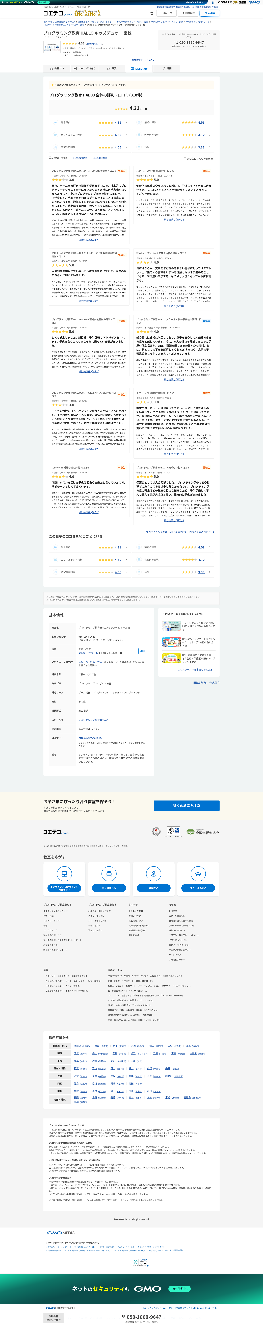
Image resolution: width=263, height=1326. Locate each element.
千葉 (155, 1053)
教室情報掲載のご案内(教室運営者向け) (173, 7)
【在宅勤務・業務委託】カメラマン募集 (61, 985)
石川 (113, 1068)
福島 (188, 1045)
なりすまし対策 (155, 1251)
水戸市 (84, 1053)
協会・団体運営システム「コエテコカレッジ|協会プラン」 (134, 1019)
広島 (131, 1091)
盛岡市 (123, 1046)
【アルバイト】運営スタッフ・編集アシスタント (65, 975)
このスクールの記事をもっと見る (195, 669)
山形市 (177, 1046)
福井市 (139, 1068)
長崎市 (120, 1097)
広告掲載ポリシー (177, 959)
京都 (94, 1076)
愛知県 (82, 652)
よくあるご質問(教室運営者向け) (206, 7)
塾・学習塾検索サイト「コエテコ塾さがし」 (128, 990)
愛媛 (113, 1083)
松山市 (120, 1083)
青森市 (104, 1046)
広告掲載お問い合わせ (139, 925)
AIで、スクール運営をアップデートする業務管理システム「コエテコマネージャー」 (146, 995)
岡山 (113, 1091)
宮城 (133, 1045)
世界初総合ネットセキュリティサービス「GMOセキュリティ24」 (70, 1247)
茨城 (76, 1053)
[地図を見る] (142, 651)
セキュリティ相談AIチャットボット (151, 1247)
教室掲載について (137, 920)
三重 (133, 1060)
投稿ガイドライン (177, 930)
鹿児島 (187, 1097)
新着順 (64, 157)
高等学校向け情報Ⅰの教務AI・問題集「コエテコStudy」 (133, 1010)
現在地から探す (95, 930)
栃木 (94, 1053)
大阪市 (120, 1076)
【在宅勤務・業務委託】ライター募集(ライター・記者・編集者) (72, 980)
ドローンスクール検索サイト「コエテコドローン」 (131, 980)
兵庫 (131, 1076)
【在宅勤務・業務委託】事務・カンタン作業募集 (65, 990)
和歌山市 (178, 1076)
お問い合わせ (135, 915)
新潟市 (84, 1068)
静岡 (94, 1060)
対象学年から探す (96, 915)
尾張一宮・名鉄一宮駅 (90, 661)
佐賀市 (102, 1097)
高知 (131, 1083)
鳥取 (76, 1091)
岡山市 (120, 1091)
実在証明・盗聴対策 (53, 1251)
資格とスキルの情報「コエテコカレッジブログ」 (130, 1005)
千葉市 (163, 1053)
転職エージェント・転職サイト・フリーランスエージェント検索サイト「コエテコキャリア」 (150, 985)
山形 (170, 1045)
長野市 (175, 1068)
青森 (97, 1045)
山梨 (149, 1068)
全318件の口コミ (94, 43)
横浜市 (202, 1053)
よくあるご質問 (136, 910)
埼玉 (133, 1053)
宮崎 (167, 1097)
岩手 (115, 1045)
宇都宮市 (103, 1053)
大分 (149, 1097)
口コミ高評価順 (80, 157)
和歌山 (168, 1076)
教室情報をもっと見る (142, 60)
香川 (94, 1083)
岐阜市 (84, 1061)
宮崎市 (175, 1097)
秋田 (151, 1045)
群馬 (115, 1053)
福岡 (76, 1097)
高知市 (139, 1083)
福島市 (196, 1046)
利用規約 (173, 910)
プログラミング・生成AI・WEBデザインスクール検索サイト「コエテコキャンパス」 (146, 975)
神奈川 (193, 1053)
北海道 (77, 1045)
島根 (94, 1091)
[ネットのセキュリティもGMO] (26, 2)
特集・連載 (48, 915)
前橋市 (122, 1053)
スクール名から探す (97, 920)
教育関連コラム (50, 944)
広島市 (139, 1091)
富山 (94, 1068)
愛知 (113, 1060)
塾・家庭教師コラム (52, 935)
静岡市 (102, 1061)
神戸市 (139, 1076)
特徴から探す (94, 925)
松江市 (102, 1091)
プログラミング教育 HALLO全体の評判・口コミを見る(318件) (179, 532)
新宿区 (181, 1053)
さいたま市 (143, 1053)
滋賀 (76, 1076)
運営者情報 (134, 935)
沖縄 (76, 1101)
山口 (149, 1091)
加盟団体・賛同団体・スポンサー (184, 935)
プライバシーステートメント (182, 925)
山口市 (157, 1091)
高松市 (102, 1083)
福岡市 (84, 1097)
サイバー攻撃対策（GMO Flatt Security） (130, 1251)
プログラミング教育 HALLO (93, 719)
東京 (173, 1053)
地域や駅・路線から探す (99, 910)
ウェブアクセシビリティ (180, 949)
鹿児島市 (197, 1097)
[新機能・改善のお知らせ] (151, 13)
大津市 (84, 1076)
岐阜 (76, 1060)
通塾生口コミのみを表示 (198, 158)
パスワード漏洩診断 (106, 1247)
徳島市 (84, 1083)
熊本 (131, 1097)
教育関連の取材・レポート (55, 949)
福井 (131, 1068)
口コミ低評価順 (100, 157)
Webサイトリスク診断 (126, 1247)
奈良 (149, 1076)
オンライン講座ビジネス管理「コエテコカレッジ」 (131, 1000)
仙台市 (141, 1046)
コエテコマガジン (51, 920)
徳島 (76, 1083)
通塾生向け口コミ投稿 (205, 682)
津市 (140, 1061)
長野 (167, 1068)
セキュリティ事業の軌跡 (173, 1250)
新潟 (76, 1068)
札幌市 (86, 1046)
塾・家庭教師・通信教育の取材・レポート (62, 940)
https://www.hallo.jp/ (90, 737)
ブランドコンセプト (178, 940)
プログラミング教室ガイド (55, 910)
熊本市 (139, 1097)
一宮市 (89, 652)
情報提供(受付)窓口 (137, 930)
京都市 (102, 1076)
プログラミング (50, 930)
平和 (96, 652)
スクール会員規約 (177, 915)
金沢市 (120, 1068)
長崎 (113, 1097)
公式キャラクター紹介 (179, 944)
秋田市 (159, 1046)
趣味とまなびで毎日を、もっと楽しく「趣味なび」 (131, 1014)
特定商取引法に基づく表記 (181, 920)
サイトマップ (175, 954)
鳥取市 (84, 1091)
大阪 (113, 1076)
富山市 (102, 1068)
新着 (45, 925)
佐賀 (94, 1097)
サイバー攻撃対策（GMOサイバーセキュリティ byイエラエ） (88, 1251)
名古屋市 (121, 1061)
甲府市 (157, 1068)
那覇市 (84, 1102)
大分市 (157, 1097)
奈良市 (157, 1076)
